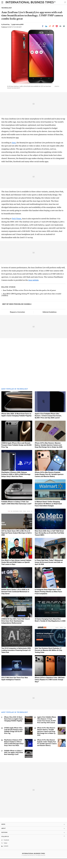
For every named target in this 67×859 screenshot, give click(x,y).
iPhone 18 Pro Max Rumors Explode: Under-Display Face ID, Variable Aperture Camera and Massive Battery (49, 474)
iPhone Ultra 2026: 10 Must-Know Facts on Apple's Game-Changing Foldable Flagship (14, 719)
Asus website (33, 280)
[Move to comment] (64, 26)
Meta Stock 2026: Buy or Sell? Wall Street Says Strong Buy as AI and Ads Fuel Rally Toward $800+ (49, 533)
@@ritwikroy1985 (18, 24)
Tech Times (16, 219)
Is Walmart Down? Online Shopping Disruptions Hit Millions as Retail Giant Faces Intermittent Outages (48, 504)
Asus (14, 143)
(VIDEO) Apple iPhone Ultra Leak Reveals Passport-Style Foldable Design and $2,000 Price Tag (16, 445)
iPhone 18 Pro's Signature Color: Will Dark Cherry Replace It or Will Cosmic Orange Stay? (50, 679)
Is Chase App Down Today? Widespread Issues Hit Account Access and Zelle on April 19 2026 (49, 562)
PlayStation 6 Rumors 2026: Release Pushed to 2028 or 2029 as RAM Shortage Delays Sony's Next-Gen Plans (15, 474)
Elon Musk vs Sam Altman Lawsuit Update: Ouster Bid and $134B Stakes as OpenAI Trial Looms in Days (16, 562)
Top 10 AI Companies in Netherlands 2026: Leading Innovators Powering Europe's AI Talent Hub (16, 650)
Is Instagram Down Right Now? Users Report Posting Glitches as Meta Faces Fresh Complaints (48, 591)
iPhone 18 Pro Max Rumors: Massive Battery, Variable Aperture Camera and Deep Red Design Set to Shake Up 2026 (48, 445)
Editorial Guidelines (49, 312)
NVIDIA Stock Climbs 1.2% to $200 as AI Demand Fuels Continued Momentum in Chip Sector (15, 591)
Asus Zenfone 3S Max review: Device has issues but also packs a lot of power (29, 290)
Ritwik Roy (6, 24)
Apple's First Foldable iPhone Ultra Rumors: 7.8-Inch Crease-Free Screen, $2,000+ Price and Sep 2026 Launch (48, 416)
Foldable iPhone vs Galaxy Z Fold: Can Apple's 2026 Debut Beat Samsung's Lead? (13, 752)
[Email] (60, 26)
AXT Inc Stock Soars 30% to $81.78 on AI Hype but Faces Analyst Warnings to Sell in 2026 (16, 533)
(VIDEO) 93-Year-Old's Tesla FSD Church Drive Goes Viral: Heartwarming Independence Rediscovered (15, 621)
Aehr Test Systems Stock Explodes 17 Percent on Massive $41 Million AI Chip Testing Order (48, 650)
